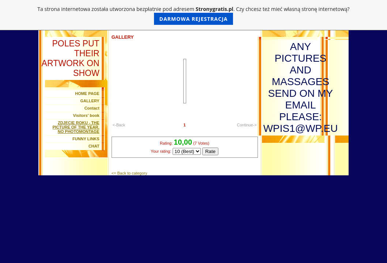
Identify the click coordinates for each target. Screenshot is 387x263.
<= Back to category (129, 173)
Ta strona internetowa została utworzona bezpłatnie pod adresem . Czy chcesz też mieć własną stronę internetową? (193, 15)
